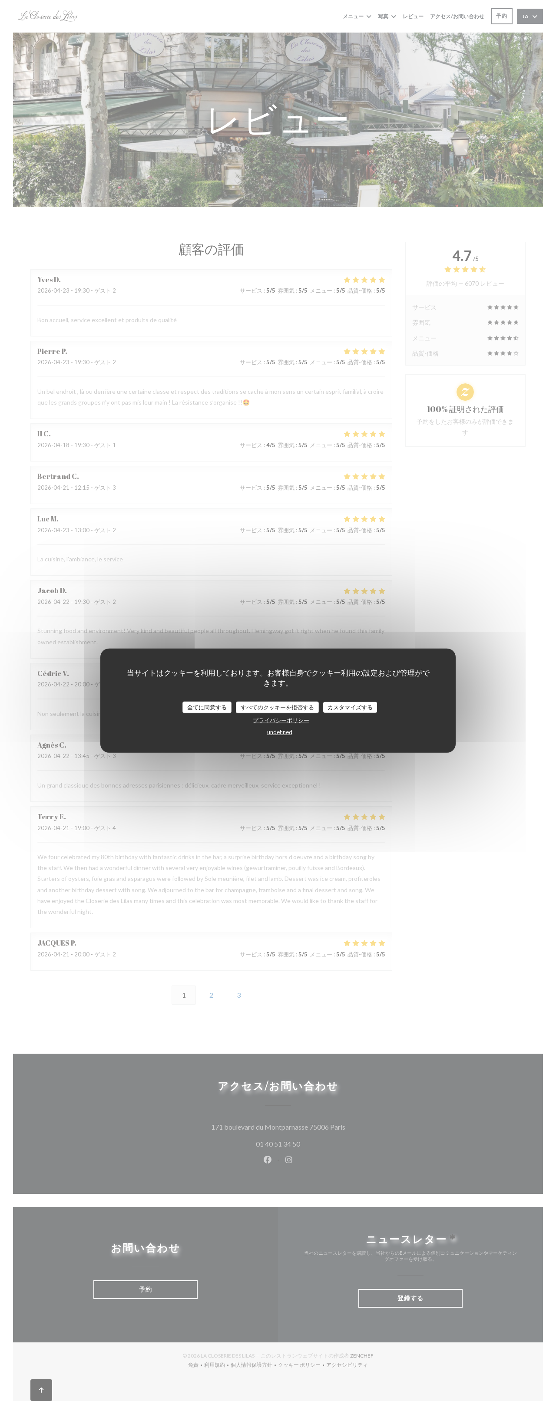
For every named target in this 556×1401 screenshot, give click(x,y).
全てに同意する (207, 706)
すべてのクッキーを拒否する (277, 706)
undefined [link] (279, 732)
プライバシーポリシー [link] (281, 720)
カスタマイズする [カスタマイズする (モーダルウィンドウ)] (350, 706)
